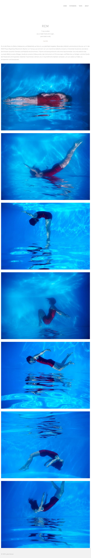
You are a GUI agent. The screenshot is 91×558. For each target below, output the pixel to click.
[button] (73, 6)
